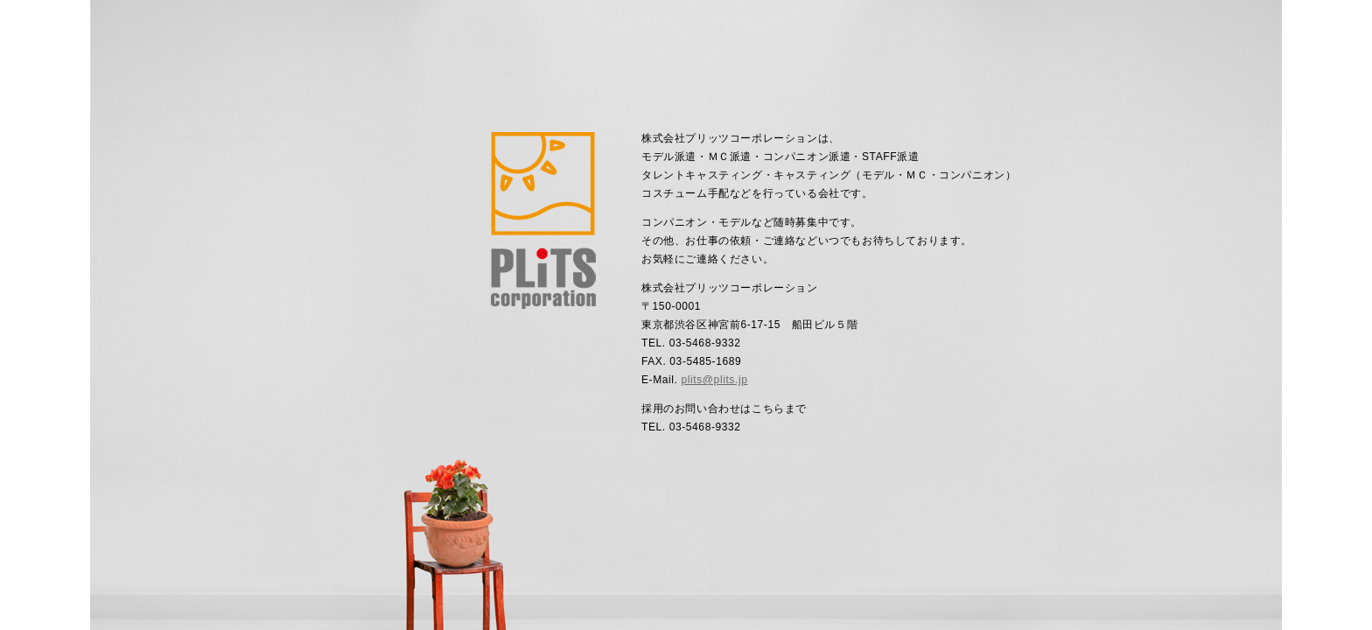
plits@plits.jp (714, 380)
